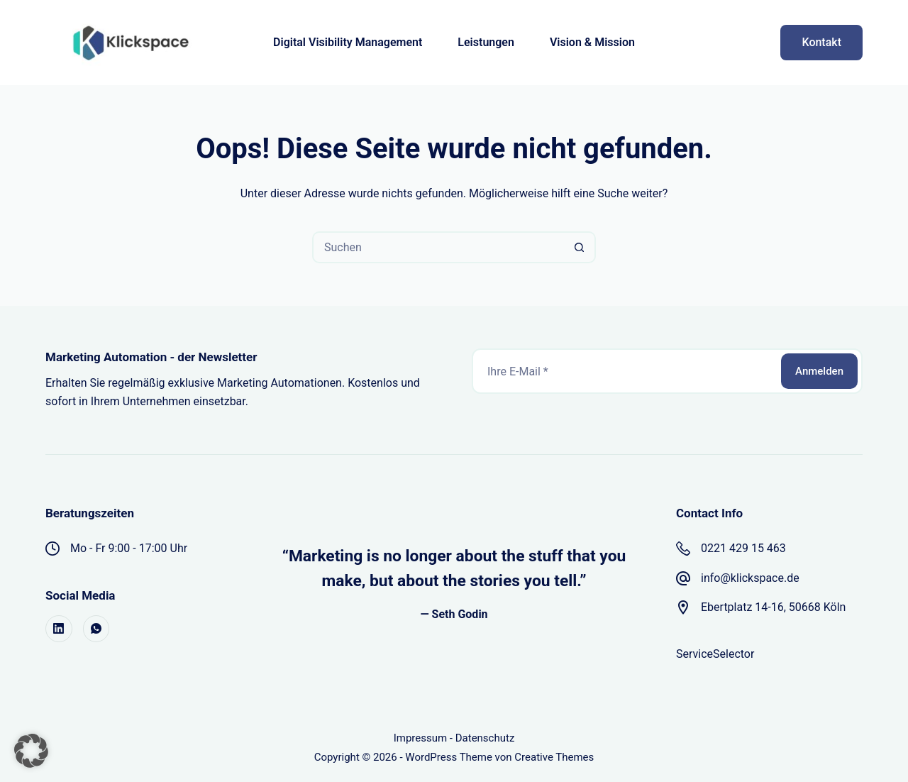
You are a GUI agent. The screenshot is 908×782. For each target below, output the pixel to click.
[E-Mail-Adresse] (625, 371)
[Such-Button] (580, 247)
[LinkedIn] (58, 628)
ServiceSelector (715, 654)
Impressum (420, 738)
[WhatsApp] (96, 628)
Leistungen (486, 42)
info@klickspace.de (750, 578)
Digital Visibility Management (347, 42)
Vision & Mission (592, 42)
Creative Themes (554, 757)
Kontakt (821, 42)
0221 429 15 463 (743, 548)
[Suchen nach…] (438, 247)
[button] (31, 751)
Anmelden (819, 371)
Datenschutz (485, 738)
